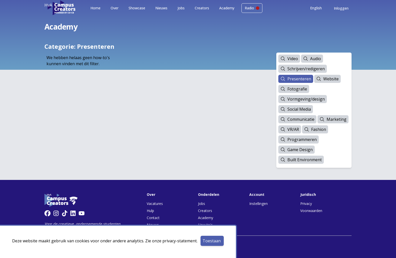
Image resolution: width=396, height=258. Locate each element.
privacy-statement (179, 241)
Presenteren (295, 79)
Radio (252, 8)
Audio (312, 58)
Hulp (150, 210)
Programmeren (298, 139)
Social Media (295, 109)
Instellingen (258, 203)
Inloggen (341, 8)
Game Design (296, 149)
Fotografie (293, 89)
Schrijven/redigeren (302, 69)
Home (95, 8)
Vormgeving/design (302, 99)
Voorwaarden (311, 210)
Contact (153, 217)
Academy (226, 8)
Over (114, 8)
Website (327, 79)
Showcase (137, 8)
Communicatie (297, 119)
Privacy (306, 203)
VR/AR (289, 129)
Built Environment (301, 159)
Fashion (315, 129)
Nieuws (161, 8)
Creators (202, 8)
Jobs (181, 8)
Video (289, 58)
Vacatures (155, 203)
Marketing (332, 119)
